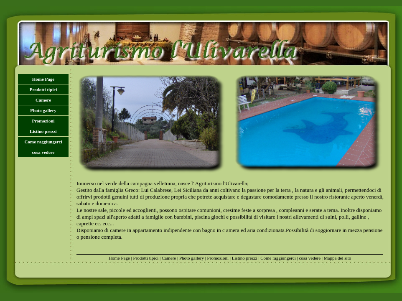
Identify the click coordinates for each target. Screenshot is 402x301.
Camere (43, 99)
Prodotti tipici (43, 89)
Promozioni (43, 120)
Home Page (43, 79)
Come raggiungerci (43, 141)
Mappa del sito (337, 257)
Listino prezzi (43, 131)
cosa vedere (43, 152)
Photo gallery (43, 110)
